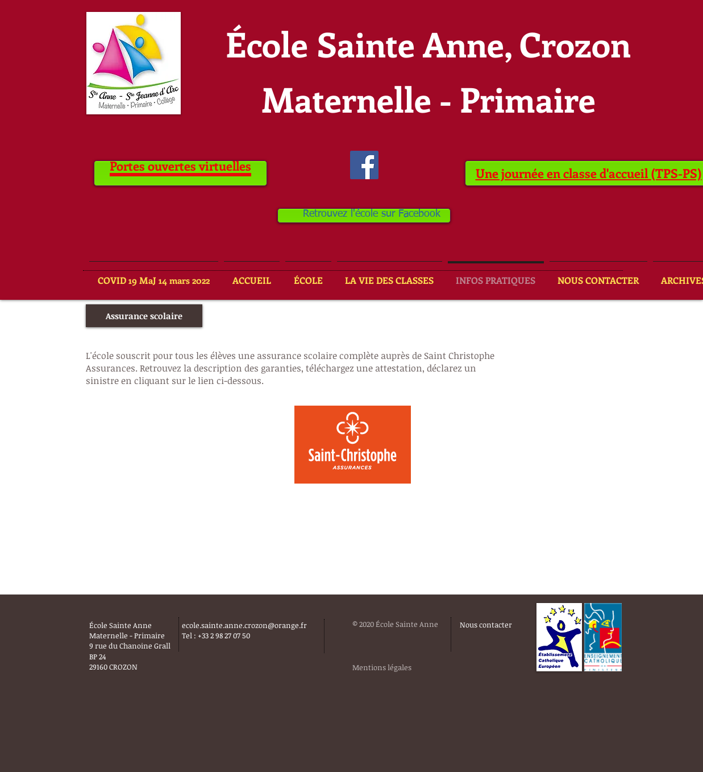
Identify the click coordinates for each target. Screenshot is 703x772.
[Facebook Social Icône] (364, 165)
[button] (144, 315)
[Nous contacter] (487, 624)
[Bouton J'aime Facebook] (389, 723)
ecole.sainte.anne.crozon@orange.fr (244, 625)
